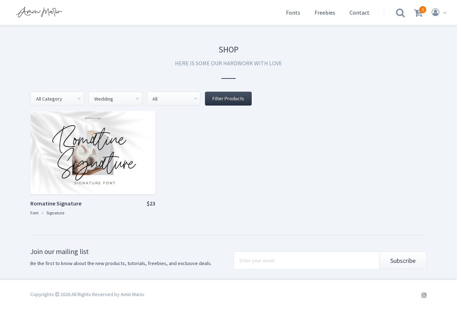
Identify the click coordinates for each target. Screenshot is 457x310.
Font (34, 212)
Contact (360, 12)
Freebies (325, 12)
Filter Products (228, 98)
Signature (55, 212)
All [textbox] (154, 99)
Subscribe (403, 260)
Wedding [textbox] (103, 99)
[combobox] (57, 99)
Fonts (293, 12)
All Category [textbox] (49, 99)
